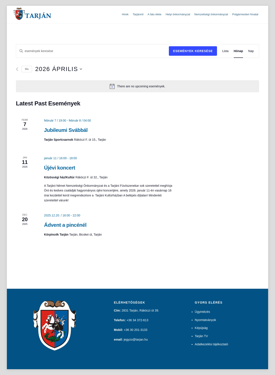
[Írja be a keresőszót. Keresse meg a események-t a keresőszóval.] (92, 51)
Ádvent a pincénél (65, 225)
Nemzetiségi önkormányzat (211, 14)
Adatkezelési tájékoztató (211, 344)
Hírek (125, 14)
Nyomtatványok (205, 320)
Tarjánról (138, 14)
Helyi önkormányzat (178, 14)
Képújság (201, 328)
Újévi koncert (59, 168)
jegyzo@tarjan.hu (136, 339)
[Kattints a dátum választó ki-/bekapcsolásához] (58, 69)
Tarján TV (201, 336)
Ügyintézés (202, 311)
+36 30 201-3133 (135, 330)
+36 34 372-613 (137, 320)
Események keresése (193, 51)
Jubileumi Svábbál (66, 130)
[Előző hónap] (17, 69)
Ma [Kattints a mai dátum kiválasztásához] (27, 69)
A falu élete (154, 14)
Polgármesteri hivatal (245, 14)
